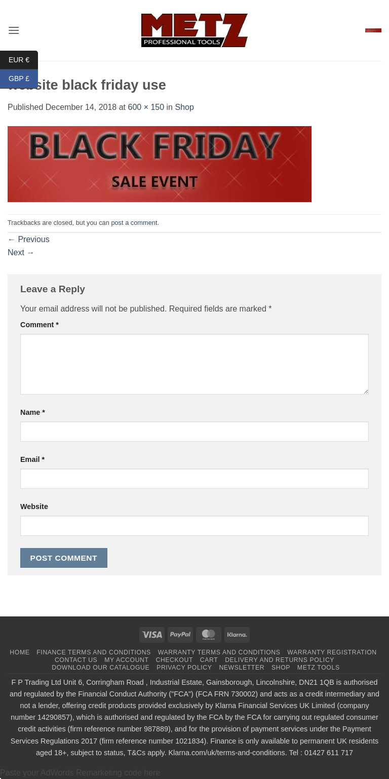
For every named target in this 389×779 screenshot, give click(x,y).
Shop (184, 107)
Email (32, 459)
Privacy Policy (184, 667)
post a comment (134, 222)
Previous (29, 239)
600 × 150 (146, 107)
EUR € (23, 60)
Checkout (174, 660)
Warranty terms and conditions (219, 652)
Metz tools (318, 667)
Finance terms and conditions (93, 652)
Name (32, 412)
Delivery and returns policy (279, 660)
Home (19, 652)
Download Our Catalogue (100, 667)
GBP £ (23, 78)
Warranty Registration (331, 652)
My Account (126, 660)
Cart (209, 660)
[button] (14, 30)
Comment (39, 325)
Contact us (76, 660)
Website (34, 506)
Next (21, 252)
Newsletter (241, 667)
